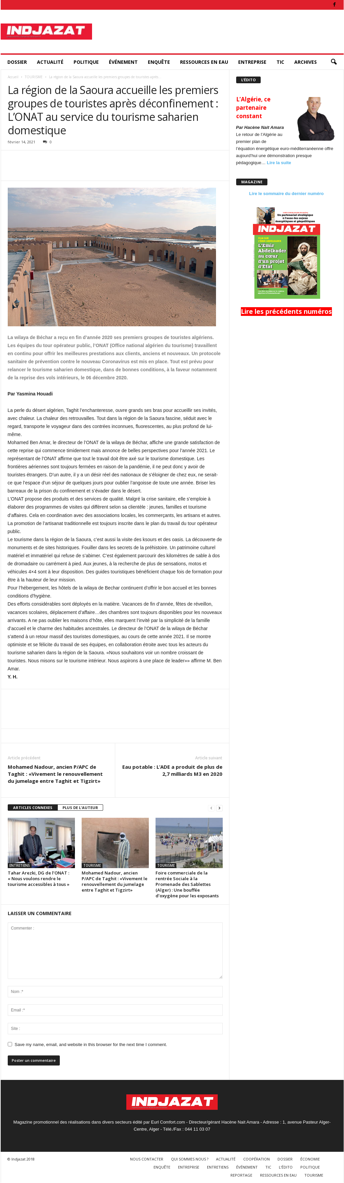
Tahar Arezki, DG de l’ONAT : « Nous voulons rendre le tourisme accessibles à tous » (39, 878)
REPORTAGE (241, 1175)
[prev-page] (211, 807)
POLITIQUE (86, 62)
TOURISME (34, 77)
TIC (280, 62)
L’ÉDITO (286, 1167)
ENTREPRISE (252, 62)
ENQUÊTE (159, 62)
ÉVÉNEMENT (123, 62)
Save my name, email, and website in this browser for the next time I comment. (91, 1044)
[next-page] (219, 807)
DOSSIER (17, 62)
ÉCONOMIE (310, 1159)
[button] (333, 62)
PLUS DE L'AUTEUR (80, 807)
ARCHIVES (305, 62)
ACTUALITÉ (50, 62)
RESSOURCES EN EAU (204, 62)
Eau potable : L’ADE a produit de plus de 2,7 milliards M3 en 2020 (172, 770)
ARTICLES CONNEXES (32, 807)
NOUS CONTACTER (146, 1159)
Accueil (13, 77)
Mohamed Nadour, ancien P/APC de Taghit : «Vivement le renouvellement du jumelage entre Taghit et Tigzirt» (55, 773)
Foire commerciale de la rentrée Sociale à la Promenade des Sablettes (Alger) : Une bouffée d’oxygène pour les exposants (187, 884)
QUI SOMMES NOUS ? (189, 1159)
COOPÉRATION (256, 1159)
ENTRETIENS (19, 865)
